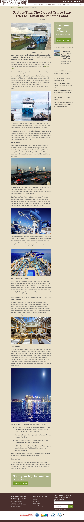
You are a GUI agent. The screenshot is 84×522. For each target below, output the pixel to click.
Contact (81, 4)
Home (35, 4)
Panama (42, 19)
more (62, 65)
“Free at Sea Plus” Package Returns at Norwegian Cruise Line (66, 54)
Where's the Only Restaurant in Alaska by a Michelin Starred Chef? (63, 92)
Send (70, 506)
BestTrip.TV (74, 4)
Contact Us (35, 501)
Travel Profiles (36, 503)
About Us (35, 499)
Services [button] (41, 4)
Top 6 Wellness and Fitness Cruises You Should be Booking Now (63, 85)
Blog (53, 4)
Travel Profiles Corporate (39, 506)
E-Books (58, 4)
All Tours (48, 4)
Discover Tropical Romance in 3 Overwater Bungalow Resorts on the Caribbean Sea (63, 104)
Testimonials (66, 4)
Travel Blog (20, 7)
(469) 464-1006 (68, 1)
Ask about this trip (20, 483)
